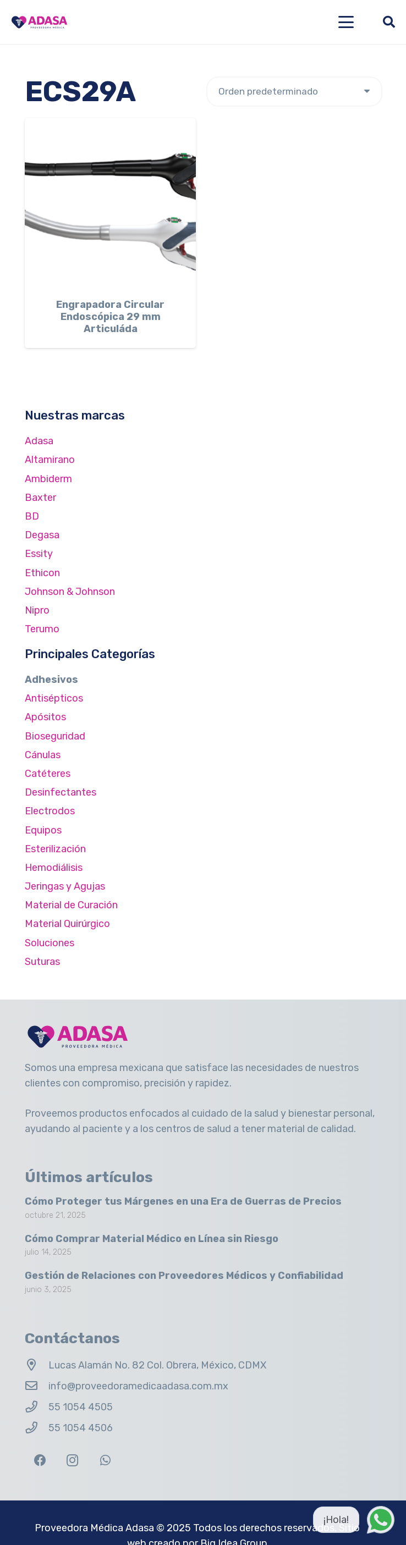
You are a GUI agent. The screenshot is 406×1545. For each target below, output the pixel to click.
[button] (346, 22)
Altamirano (50, 460)
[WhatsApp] (105, 1460)
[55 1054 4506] (36, 1428)
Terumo (42, 629)
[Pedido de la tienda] (294, 92)
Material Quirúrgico (67, 924)
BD (32, 516)
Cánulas (43, 755)
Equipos (43, 830)
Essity (39, 554)
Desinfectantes (60, 792)
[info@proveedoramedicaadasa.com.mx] (36, 1386)
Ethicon (42, 573)
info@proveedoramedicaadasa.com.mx (138, 1386)
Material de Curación (71, 905)
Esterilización (55, 849)
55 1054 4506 (80, 1428)
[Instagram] (72, 1460)
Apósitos (45, 717)
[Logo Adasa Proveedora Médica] (39, 22)
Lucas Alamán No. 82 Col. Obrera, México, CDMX (157, 1365)
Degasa (42, 535)
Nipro (37, 610)
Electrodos (50, 811)
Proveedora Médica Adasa (94, 1528)
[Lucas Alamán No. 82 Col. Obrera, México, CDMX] (36, 1365)
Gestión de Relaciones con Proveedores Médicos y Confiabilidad (184, 1276)
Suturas (42, 962)
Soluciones (49, 943)
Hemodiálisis (54, 868)
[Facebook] (40, 1460)
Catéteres (47, 774)
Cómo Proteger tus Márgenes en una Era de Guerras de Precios (183, 1201)
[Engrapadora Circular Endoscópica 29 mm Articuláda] (110, 203)
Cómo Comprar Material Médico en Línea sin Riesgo (151, 1239)
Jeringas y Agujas (65, 886)
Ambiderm (48, 479)
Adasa (39, 441)
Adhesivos (51, 680)
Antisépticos (54, 698)
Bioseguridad (55, 736)
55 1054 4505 (80, 1407)
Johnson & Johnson (70, 592)
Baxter (40, 498)
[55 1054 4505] (36, 1407)
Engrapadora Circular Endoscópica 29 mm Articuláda (110, 317)
